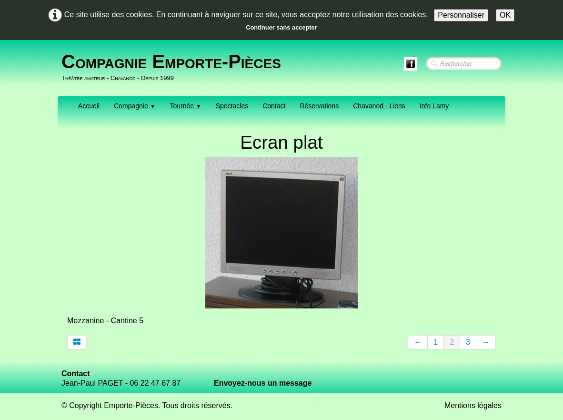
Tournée (185, 106)
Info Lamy (434, 106)
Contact (273, 106)
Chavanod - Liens (379, 106)
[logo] (174, 67)
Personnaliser (461, 15)
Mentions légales (473, 405)
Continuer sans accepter (281, 27)
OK (505, 15)
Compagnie (134, 106)
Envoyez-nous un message (263, 383)
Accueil (89, 106)
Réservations (319, 106)
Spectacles (232, 106)
